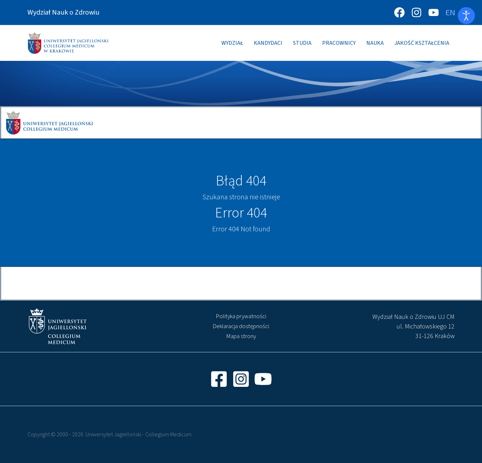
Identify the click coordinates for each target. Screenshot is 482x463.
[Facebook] (399, 12)
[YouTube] (433, 12)
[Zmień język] (450, 12)
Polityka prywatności (241, 316)
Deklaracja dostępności (241, 326)
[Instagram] (416, 12)
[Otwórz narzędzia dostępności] (466, 15)
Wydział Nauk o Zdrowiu (63, 12)
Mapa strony (241, 336)
